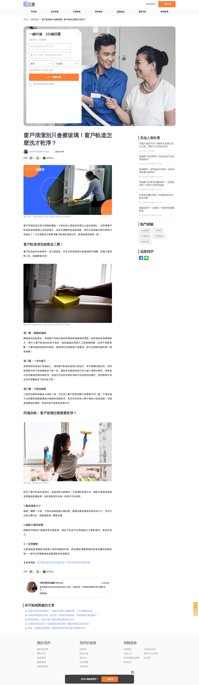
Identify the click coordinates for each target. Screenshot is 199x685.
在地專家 (84, 662)
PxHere (46, 483)
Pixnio (68, 217)
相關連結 (43, 593)
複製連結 (50, 158)
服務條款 (41, 662)
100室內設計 (150, 649)
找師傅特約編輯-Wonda (39, 152)
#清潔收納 (159, 236)
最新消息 (142, 12)
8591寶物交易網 (131, 658)
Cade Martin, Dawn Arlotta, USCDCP (48, 217)
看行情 (83, 658)
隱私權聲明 (42, 666)
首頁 (25, 19)
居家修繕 (98, 12)
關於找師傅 (42, 649)
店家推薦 (54, 12)
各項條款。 (52, 84)
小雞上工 (127, 653)
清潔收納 (120, 12)
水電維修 (76, 12)
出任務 (147, 658)
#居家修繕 (145, 230)
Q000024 (36, 483)
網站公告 (41, 653)
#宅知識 (158, 230)
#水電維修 (145, 236)
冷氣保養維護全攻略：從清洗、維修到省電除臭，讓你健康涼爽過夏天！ (63, 615)
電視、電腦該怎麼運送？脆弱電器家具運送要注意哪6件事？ (57, 628)
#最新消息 (145, 242)
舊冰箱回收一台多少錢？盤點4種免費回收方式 (50, 619)
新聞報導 (164, 12)
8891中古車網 (151, 653)
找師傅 (83, 649)
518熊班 (127, 649)
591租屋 (127, 662)
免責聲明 (41, 658)
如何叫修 (84, 653)
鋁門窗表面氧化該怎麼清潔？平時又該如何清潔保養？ (64, 562)
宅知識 (33, 12)
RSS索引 (84, 666)
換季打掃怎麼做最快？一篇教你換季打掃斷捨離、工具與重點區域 (60, 611)
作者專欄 (105, 583)
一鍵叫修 (167, 4)
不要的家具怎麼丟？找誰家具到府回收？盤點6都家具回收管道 (58, 624)
